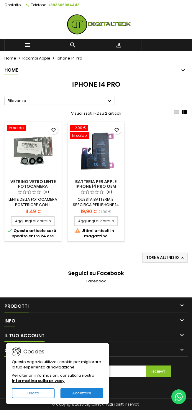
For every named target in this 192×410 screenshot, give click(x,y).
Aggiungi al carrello (33, 220)
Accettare (81, 393)
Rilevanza (60, 101)
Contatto (12, 4)
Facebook (96, 281)
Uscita (33, 393)
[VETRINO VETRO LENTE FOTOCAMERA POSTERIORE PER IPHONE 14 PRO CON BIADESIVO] (33, 128)
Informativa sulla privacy (38, 380)
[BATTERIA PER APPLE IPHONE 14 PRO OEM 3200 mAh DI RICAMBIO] (96, 132)
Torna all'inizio (165, 257)
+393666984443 (64, 4)
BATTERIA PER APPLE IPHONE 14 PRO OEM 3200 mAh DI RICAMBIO (96, 186)
